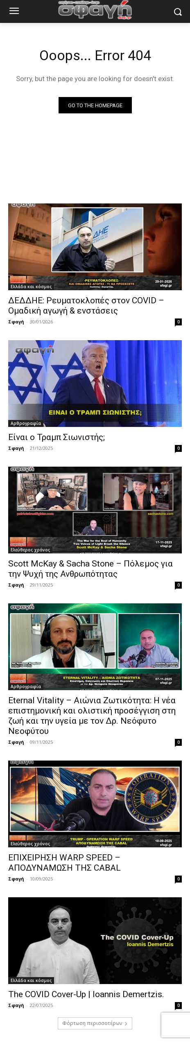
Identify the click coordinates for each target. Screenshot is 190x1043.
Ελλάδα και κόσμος (31, 286)
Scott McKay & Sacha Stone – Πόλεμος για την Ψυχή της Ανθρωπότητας (90, 569)
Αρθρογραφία (26, 423)
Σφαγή (16, 321)
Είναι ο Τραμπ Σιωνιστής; (56, 437)
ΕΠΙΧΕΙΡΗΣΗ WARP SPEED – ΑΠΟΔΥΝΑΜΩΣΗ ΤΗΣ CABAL (64, 863)
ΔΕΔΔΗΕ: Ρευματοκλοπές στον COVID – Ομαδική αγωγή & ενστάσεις (86, 306)
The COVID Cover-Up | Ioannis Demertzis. (86, 994)
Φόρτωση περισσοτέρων (95, 1023)
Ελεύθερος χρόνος (30, 550)
